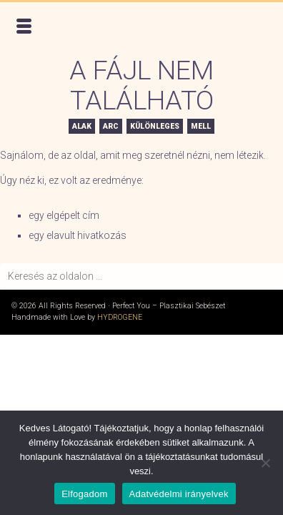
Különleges (154, 126)
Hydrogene (119, 317)
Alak (81, 126)
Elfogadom (84, 494)
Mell (201, 126)
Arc (111, 126)
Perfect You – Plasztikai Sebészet (111, 29)
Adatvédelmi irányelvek (179, 494)
